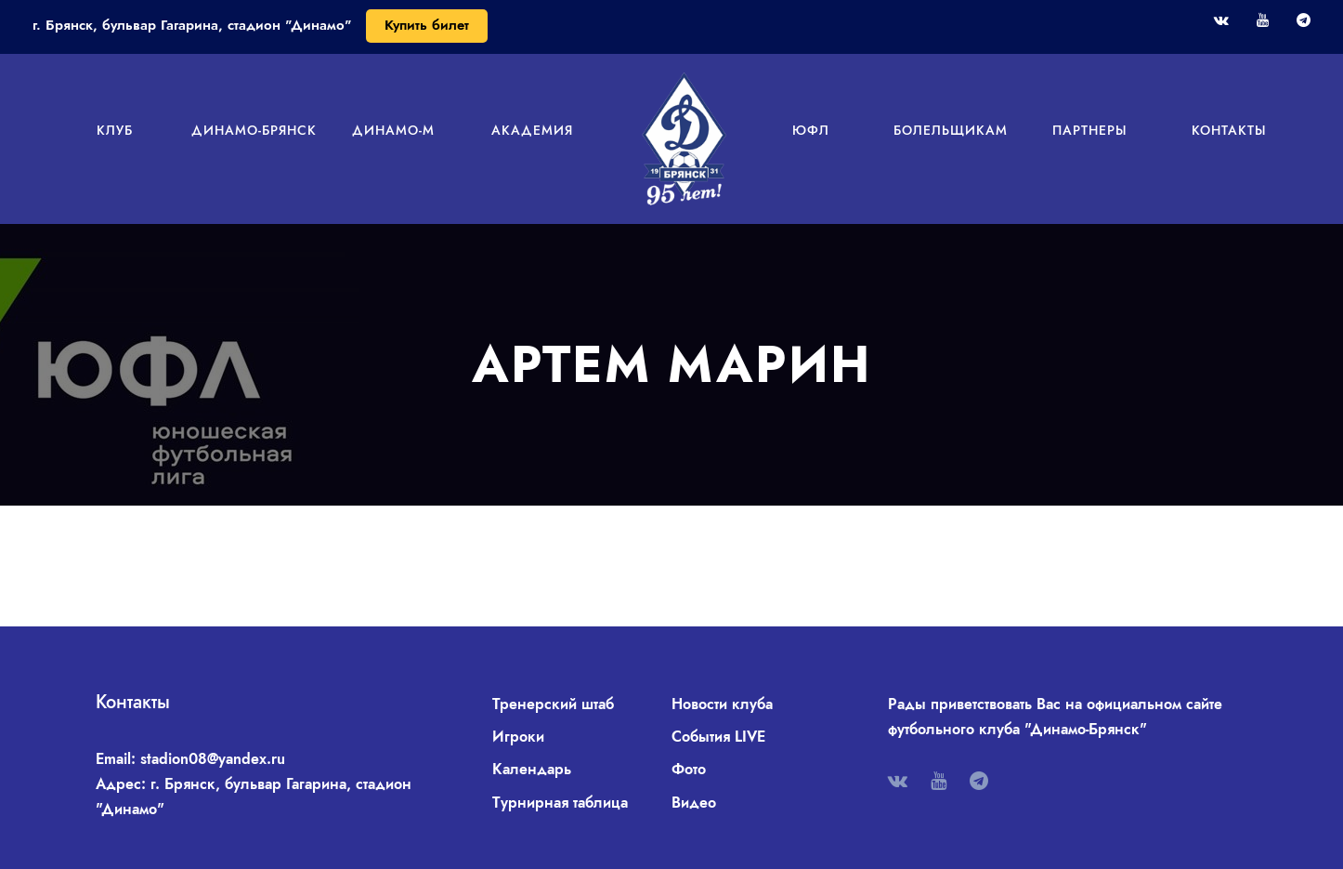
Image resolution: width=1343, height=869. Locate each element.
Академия (532, 130)
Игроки (518, 736)
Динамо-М (393, 130)
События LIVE (718, 736)
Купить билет (427, 25)
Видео (694, 802)
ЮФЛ (810, 130)
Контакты (1229, 130)
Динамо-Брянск (254, 130)
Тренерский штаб (553, 704)
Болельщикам (950, 130)
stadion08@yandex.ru (212, 759)
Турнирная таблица (560, 802)
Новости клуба (722, 704)
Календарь (531, 769)
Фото (689, 769)
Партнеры (1090, 130)
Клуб (115, 130)
